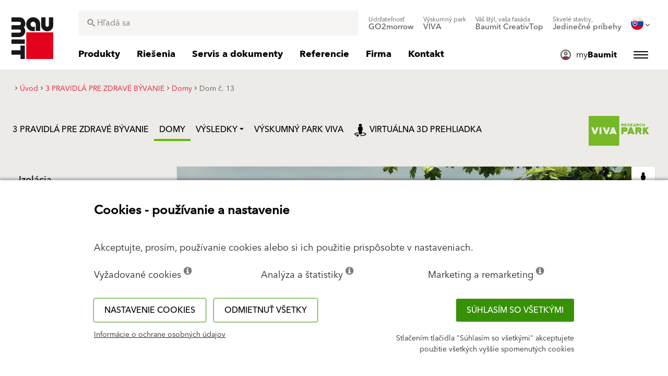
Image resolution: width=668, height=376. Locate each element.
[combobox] (218, 23)
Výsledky (216, 129)
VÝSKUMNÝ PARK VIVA (298, 129)
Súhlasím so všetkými (515, 310)
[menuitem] (391, 23)
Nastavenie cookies (149, 310)
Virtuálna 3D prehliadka (418, 129)
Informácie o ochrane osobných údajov (159, 334)
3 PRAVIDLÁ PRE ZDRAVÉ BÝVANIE (81, 129)
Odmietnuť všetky (265, 310)
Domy (172, 129)
